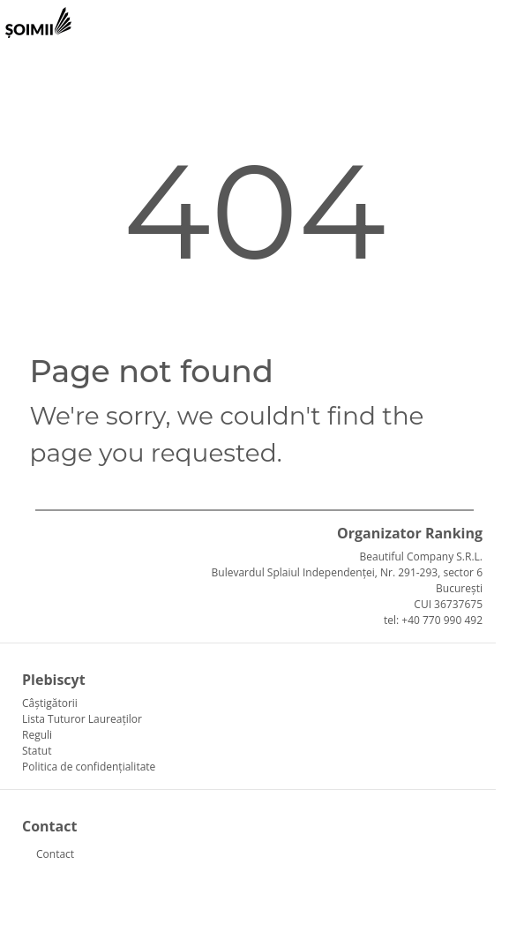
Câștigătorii (50, 703)
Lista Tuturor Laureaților (82, 718)
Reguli (37, 734)
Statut (36, 750)
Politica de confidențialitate (88, 766)
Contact (55, 853)
